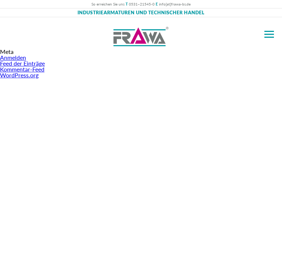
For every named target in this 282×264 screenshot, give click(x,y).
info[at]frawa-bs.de (175, 4)
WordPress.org (19, 75)
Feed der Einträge (22, 63)
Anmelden (13, 57)
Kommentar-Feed (22, 69)
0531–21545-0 (142, 4)
